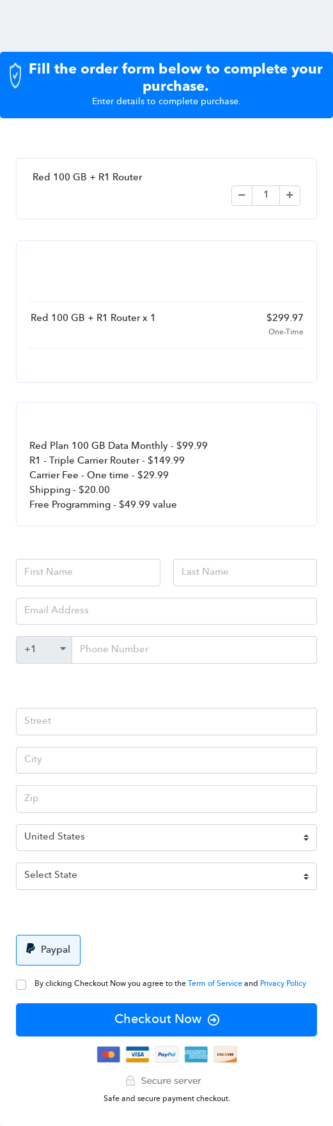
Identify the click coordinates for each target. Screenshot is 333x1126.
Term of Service (216, 984)
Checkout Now (166, 1019)
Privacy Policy (283, 984)
